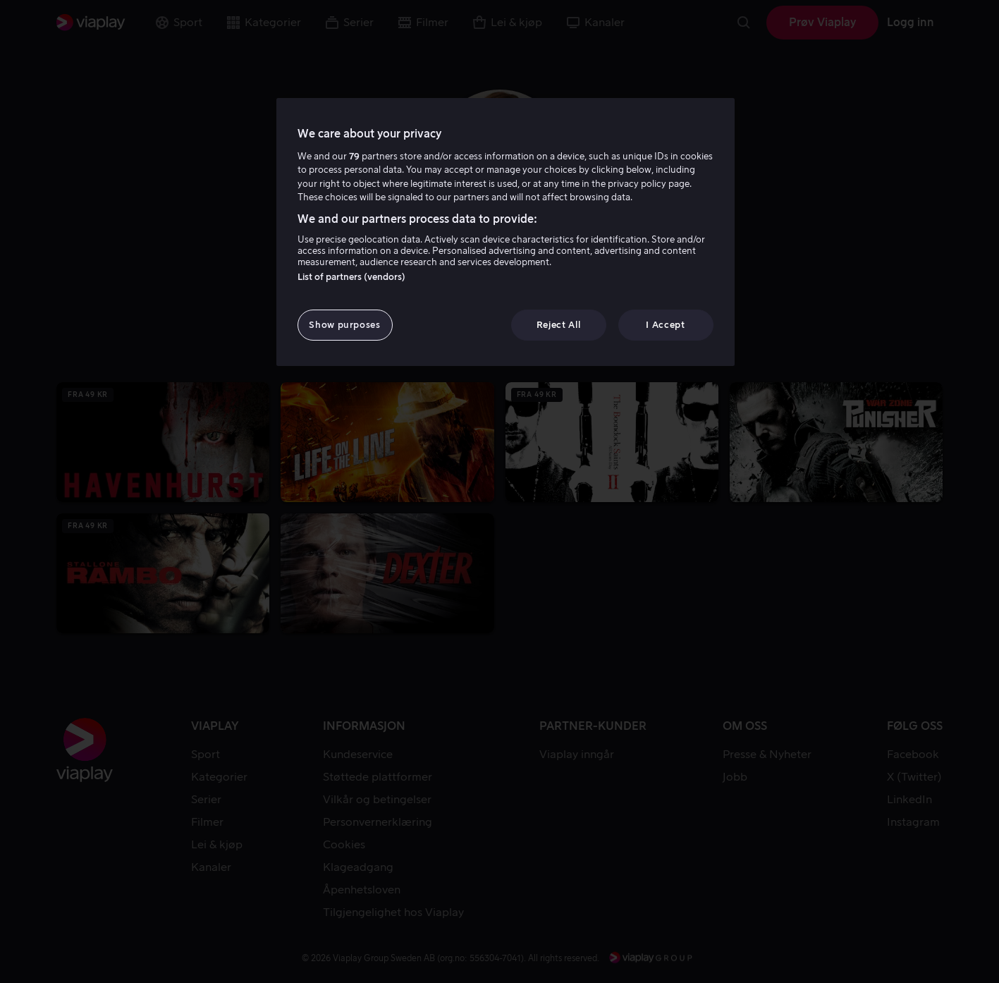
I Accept (665, 324)
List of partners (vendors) (351, 276)
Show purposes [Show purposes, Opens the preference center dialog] (344, 324)
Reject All (559, 324)
